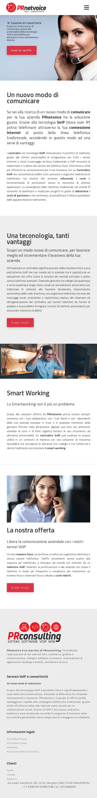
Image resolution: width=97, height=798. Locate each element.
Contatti (11, 774)
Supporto (12, 779)
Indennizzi (12, 747)
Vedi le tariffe (21, 50)
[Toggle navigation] (86, 7)
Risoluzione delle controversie (23, 751)
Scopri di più (20, 322)
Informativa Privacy (17, 739)
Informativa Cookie (17, 743)
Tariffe (10, 770)
